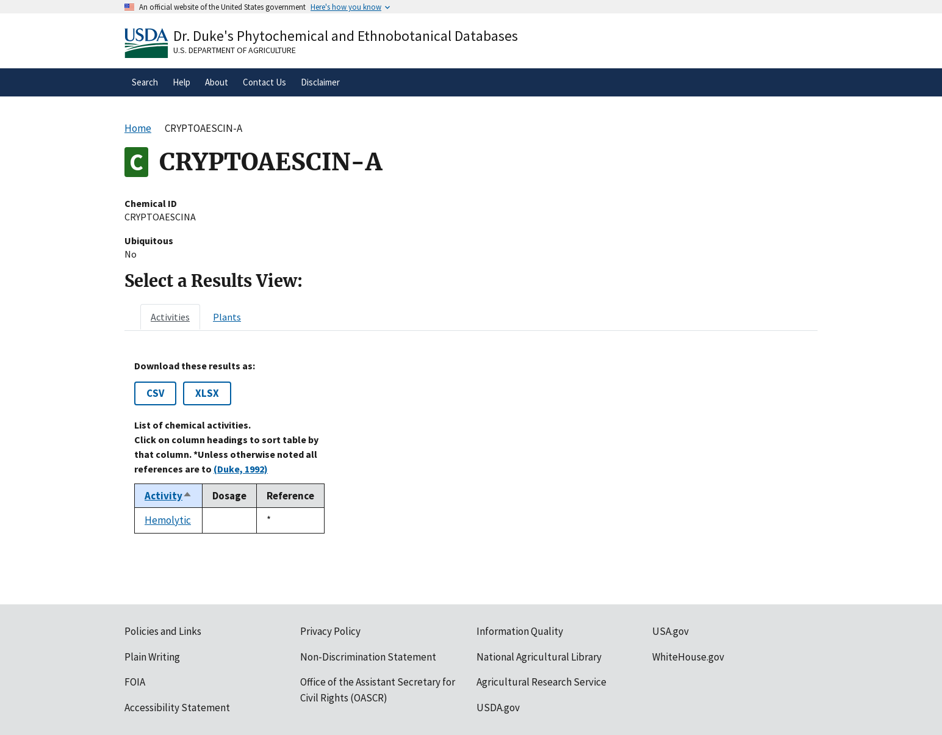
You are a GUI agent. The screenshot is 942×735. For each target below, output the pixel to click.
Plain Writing (152, 657)
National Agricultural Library (539, 657)
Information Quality (519, 631)
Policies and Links (162, 631)
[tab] (170, 317)
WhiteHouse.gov (688, 657)
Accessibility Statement (177, 707)
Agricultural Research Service (541, 682)
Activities (170, 317)
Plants (227, 317)
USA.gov (670, 631)
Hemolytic (168, 520)
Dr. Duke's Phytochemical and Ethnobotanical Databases (345, 36)
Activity (168, 495)
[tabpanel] (471, 447)
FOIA (134, 682)
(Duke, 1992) (241, 469)
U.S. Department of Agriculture (234, 50)
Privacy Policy (330, 631)
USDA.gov (498, 707)
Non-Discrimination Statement (368, 657)
